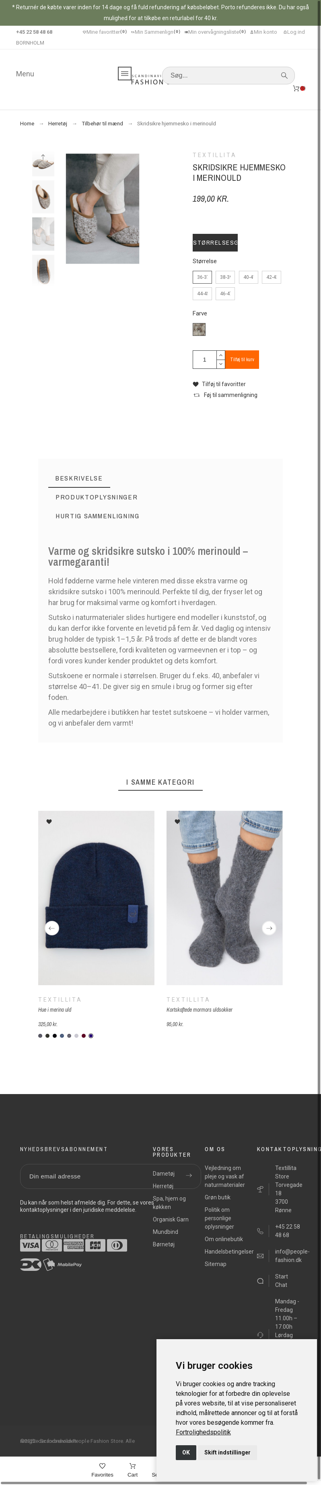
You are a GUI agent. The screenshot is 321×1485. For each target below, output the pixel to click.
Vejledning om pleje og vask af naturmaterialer (225, 1176)
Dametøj (164, 1173)
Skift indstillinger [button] (227, 1452)
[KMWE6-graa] (69, 1036)
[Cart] (132, 1471)
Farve (200, 314)
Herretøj (163, 1186)
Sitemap (215, 1264)
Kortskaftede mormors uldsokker (200, 1009)
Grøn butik (217, 1197)
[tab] (79, 478)
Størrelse (205, 261)
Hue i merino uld (54, 1009)
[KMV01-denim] (62, 1036)
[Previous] (52, 928)
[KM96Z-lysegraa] (76, 1036)
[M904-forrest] (47, 1036)
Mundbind (165, 1232)
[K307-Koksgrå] (40, 1036)
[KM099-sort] (55, 1036)
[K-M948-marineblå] (91, 1036)
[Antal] (205, 359)
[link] (203, 1432)
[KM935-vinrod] (84, 1036)
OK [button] (186, 1452)
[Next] (269, 928)
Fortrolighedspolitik (203, 1432)
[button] (219, 384)
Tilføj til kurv (242, 359)
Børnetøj (164, 1244)
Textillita (60, 999)
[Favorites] (102, 1471)
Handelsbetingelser (229, 1251)
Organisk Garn (171, 1219)
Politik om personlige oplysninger (219, 1218)
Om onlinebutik (224, 1239)
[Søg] (228, 75)
